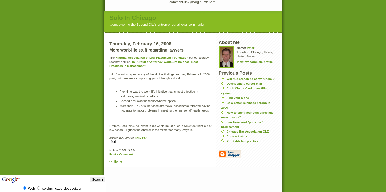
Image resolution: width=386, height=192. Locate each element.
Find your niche (238, 97)
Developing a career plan (244, 83)
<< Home (115, 161)
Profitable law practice (242, 141)
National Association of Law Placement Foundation (151, 57)
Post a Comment (121, 154)
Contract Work (237, 136)
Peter (250, 47)
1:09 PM (140, 137)
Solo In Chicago (132, 17)
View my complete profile (255, 61)
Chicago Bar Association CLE (248, 131)
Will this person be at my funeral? (251, 78)
